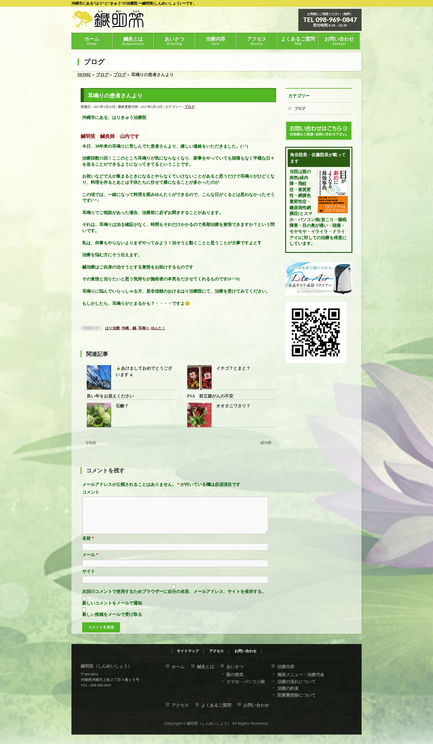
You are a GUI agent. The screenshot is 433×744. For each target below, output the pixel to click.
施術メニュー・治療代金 (300, 675)
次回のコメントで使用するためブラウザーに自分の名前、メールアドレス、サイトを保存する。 (174, 599)
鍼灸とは (205, 667)
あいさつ (234, 667)
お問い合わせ (246, 651)
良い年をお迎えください (110, 396)
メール (90, 562)
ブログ (189, 107)
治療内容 (285, 667)
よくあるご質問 (216, 705)
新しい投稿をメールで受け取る (112, 622)
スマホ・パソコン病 (245, 682)
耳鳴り (143, 328)
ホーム (178, 667)
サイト (88, 578)
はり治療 (112, 328)
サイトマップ (188, 651)
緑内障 (268, 443)
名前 (88, 545)
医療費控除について (296, 695)
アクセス (216, 651)
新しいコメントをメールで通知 (112, 610)
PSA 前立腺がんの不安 (210, 396)
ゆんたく (158, 328)
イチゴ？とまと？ (233, 368)
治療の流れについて (296, 682)
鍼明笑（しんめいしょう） (209, 724)
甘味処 (88, 443)
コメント (90, 492)
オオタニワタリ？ (233, 406)
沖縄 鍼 (129, 328)
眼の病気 (234, 675)
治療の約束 (288, 689)
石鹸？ (122, 406)
